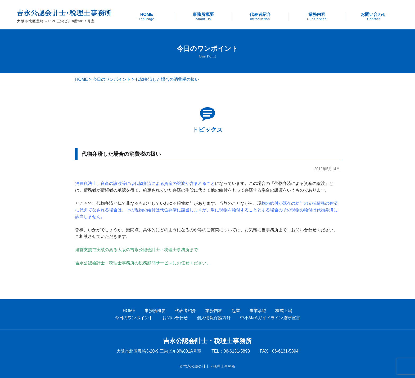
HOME (146, 16)
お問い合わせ (373, 16)
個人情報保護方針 (214, 317)
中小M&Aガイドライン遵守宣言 (270, 317)
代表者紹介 (260, 16)
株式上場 (283, 310)
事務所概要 (203, 16)
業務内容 (317, 16)
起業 (236, 310)
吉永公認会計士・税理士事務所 (207, 340)
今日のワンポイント (112, 79)
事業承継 (257, 310)
